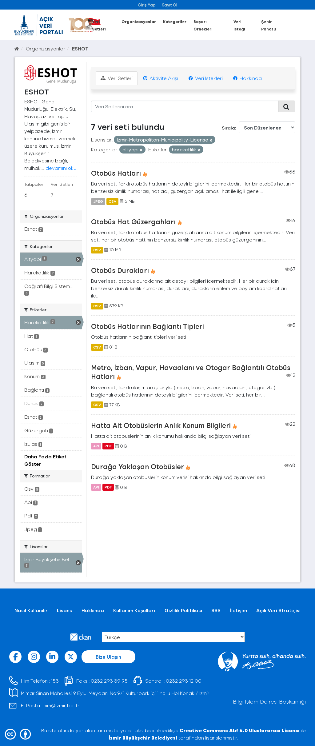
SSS (216, 610)
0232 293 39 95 (109, 680)
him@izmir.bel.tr (61, 705)
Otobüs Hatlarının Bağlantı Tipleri (147, 326)
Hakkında (247, 78)
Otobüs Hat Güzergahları (133, 221)
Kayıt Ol (169, 4)
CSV (112, 201)
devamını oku (61, 168)
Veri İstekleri (206, 78)
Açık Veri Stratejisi (278, 610)
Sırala (228, 128)
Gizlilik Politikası (183, 610)
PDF (108, 446)
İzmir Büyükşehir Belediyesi (143, 737)
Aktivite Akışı (160, 78)
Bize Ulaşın (108, 656)
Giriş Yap (147, 4)
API (96, 446)
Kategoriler (174, 21)
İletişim (238, 610)
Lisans (64, 610)
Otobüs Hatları (116, 173)
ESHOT (80, 48)
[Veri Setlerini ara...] (185, 106)
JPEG (98, 201)
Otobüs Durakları (120, 270)
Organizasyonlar (139, 21)
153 (55, 680)
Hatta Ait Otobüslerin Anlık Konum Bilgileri (161, 425)
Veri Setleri (117, 78)
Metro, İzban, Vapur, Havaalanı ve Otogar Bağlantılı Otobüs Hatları (190, 372)
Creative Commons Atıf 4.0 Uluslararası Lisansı (240, 730)
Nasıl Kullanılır (31, 610)
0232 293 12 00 (183, 680)
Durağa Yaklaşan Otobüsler (137, 466)
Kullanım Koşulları (134, 610)
